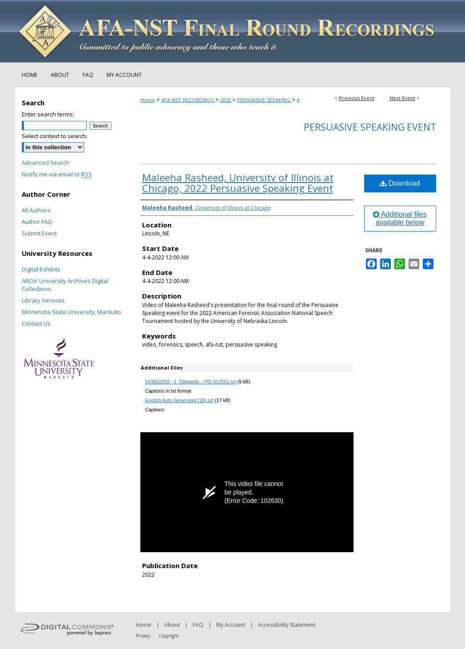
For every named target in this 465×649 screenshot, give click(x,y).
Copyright (169, 636)
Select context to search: (54, 136)
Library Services (43, 300)
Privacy (143, 636)
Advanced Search (45, 163)
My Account (230, 625)
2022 (226, 99)
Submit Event (39, 233)
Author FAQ (37, 222)
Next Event (402, 98)
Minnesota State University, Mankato (71, 312)
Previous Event (356, 98)
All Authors (36, 210)
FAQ (198, 625)
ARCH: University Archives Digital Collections (65, 285)
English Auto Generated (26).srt (179, 400)
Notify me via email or (57, 174)
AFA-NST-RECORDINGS (188, 99)
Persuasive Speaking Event (370, 127)
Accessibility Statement (286, 625)
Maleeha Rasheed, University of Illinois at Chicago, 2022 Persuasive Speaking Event (238, 183)
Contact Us (36, 323)
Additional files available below (400, 218)
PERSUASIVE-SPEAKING (264, 99)
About (172, 625)
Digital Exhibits (41, 269)
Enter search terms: (48, 114)
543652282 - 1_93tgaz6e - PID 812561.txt (190, 381)
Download (400, 183)
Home (147, 99)
